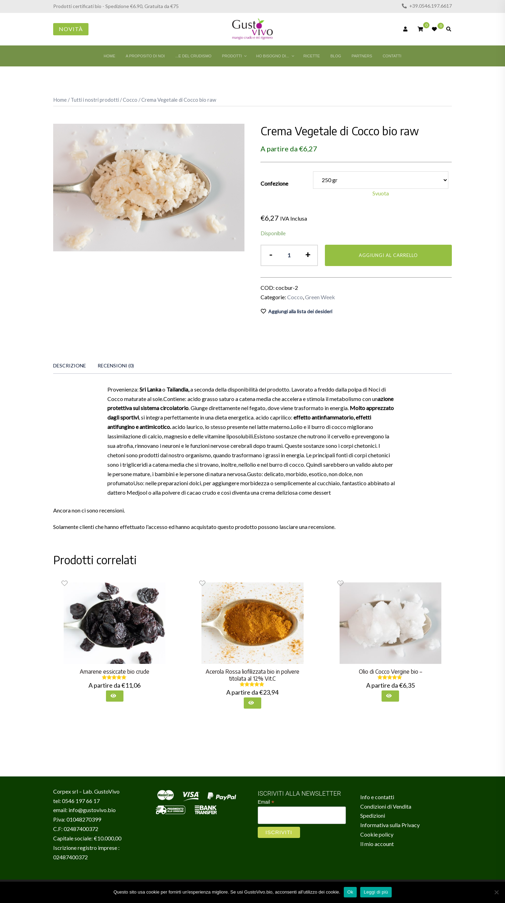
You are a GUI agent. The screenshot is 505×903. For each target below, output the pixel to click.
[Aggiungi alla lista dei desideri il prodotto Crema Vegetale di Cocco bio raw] (356, 311)
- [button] (270, 254)
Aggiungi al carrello (388, 255)
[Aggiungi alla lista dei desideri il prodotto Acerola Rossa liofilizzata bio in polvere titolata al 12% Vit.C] (202, 583)
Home (60, 99)
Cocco (130, 99)
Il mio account (377, 843)
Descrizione (69, 365)
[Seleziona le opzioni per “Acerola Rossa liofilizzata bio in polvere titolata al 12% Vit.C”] (252, 703)
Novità (71, 29)
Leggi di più (376, 892)
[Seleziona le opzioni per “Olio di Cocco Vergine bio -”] (390, 696)
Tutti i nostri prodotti (95, 99)
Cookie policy (376, 834)
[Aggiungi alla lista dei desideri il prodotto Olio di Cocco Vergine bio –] (340, 583)
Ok (350, 892)
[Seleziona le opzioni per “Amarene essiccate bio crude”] (114, 696)
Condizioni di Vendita (385, 806)
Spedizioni (372, 815)
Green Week (320, 297)
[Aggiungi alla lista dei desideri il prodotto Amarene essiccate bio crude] (64, 583)
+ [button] (307, 254)
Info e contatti (377, 797)
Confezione (274, 183)
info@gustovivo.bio (92, 810)
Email (266, 802)
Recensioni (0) (116, 365)
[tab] (69, 365)
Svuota (380, 193)
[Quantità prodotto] (289, 255)
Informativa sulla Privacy (390, 825)
